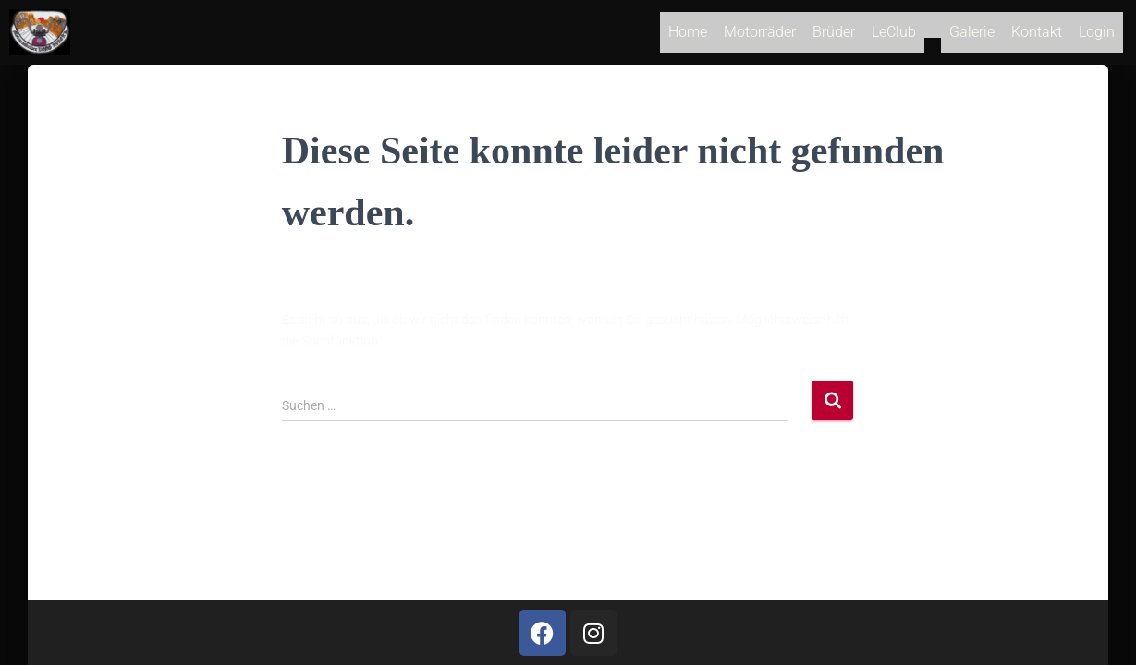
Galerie (972, 35)
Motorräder (760, 35)
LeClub (894, 35)
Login (1097, 35)
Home (687, 35)
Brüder (833, 35)
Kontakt (1036, 35)
